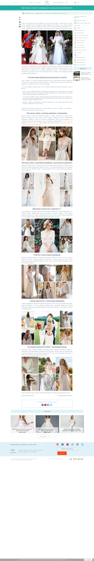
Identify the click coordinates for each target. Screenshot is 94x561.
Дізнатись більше (62, 559)
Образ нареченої (40, 13)
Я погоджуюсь (88, 559)
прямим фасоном (67, 121)
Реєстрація (79, 449)
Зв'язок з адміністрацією (65, 449)
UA (15, 2)
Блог (66, 2)
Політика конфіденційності (24, 450)
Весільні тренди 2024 (58, 2)
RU (17, 2)
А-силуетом (36, 123)
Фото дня (38, 2)
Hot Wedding (27, 13)
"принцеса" (29, 123)
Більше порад (43, 436)
